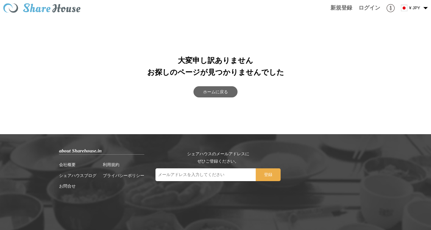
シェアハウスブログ (77, 175)
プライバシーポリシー (123, 175)
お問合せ (67, 186)
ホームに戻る (215, 91)
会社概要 (67, 164)
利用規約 (111, 164)
